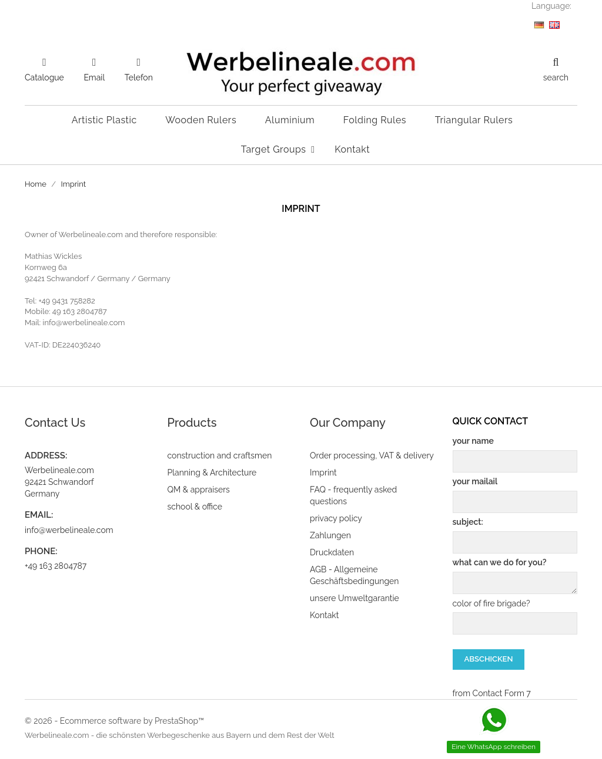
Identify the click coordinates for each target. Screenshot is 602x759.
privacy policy (336, 518)
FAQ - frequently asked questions (353, 495)
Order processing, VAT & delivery (372, 455)
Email (94, 77)
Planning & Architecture (212, 472)
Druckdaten (332, 552)
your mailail (515, 495)
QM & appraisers (199, 489)
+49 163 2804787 (55, 566)
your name (515, 454)
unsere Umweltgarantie (354, 598)
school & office (195, 506)
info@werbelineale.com (69, 530)
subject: (515, 535)
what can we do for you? (515, 576)
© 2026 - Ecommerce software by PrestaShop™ (114, 721)
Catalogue (44, 77)
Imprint (323, 472)
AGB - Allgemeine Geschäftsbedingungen (354, 575)
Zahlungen (330, 535)
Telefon (139, 77)
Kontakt (324, 615)
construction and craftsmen (220, 455)
